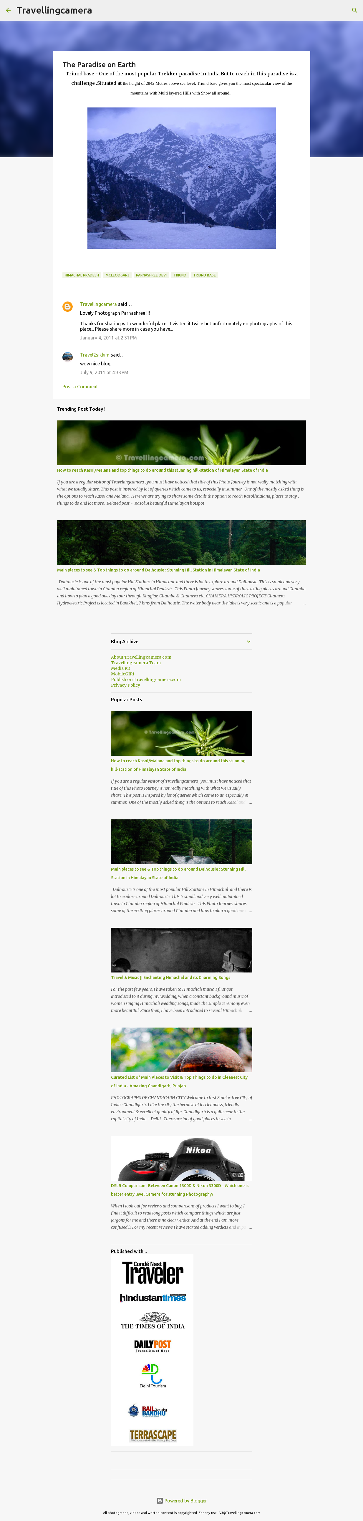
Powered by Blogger (181, 1500)
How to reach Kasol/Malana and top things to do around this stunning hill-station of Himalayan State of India (162, 470)
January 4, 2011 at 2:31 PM (108, 337)
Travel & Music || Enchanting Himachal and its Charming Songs (170, 977)
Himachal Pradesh (82, 275)
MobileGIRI (122, 674)
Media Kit (120, 668)
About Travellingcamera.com (141, 657)
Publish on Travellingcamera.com (146, 679)
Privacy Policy (125, 685)
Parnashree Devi (151, 275)
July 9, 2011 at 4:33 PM (104, 372)
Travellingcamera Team (136, 662)
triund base (204, 275)
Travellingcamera (54, 10)
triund (179, 275)
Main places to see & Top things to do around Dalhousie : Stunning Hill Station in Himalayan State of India (158, 570)
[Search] (354, 10)
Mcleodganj (117, 275)
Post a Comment (80, 386)
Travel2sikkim (95, 354)
